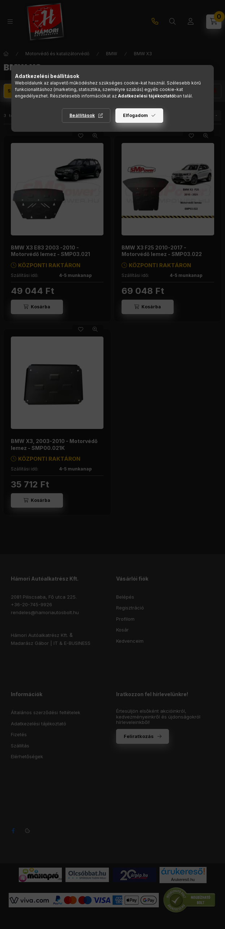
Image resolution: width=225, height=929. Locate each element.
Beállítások (82, 115)
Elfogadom (135, 115)
